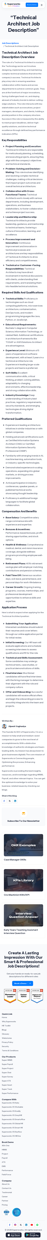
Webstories (7, 1038)
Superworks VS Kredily (11, 1111)
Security (5, 1046)
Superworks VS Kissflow (12, 1132)
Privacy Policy (7, 1042)
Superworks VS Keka (10, 1103)
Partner (5, 1201)
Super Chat (6, 1072)
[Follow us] (10, 1225)
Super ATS (6, 1081)
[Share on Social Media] (4, 801)
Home (4, 1017)
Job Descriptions (10, 43)
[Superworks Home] (12, 6)
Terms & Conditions (10, 1050)
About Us (6, 1184)
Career (5, 1196)
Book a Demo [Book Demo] (32, 5)
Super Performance (10, 1093)
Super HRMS (7, 1060)
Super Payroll (7, 1064)
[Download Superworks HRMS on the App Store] (14, 1235)
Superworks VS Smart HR (12, 1128)
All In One (5, 1145)
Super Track (7, 1089)
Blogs (4, 1030)
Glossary (5, 1034)
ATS (3, 1162)
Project (5, 1154)
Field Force (6, 1174)
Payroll (4, 1158)
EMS (4, 1166)
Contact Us (6, 1188)
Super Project (7, 1068)
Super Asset (7, 1085)
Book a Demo (22, 983)
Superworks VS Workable (12, 1107)
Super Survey (7, 1077)
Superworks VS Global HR (12, 1123)
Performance (7, 1170)
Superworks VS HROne (11, 1136)
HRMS (4, 1150)
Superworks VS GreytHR (12, 1115)
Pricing (5, 1205)
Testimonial (7, 1192)
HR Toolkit (6, 1026)
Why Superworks (9, 1021)
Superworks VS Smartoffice (13, 1119)
